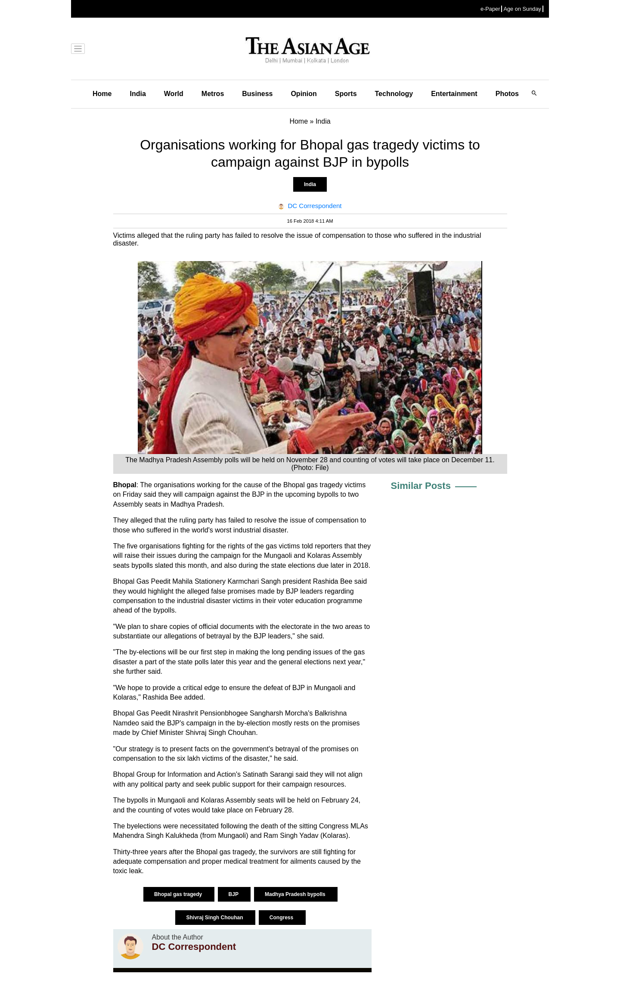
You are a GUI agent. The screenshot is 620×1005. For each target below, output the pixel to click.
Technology (394, 93)
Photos (507, 93)
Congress (282, 918)
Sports (346, 93)
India (138, 93)
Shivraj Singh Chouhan (215, 918)
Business (257, 93)
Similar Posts (421, 485)
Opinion (303, 93)
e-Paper (490, 9)
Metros (213, 93)
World (173, 93)
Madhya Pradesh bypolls (296, 894)
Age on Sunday (522, 9)
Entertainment (454, 93)
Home (102, 93)
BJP (234, 894)
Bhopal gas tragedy (179, 894)
